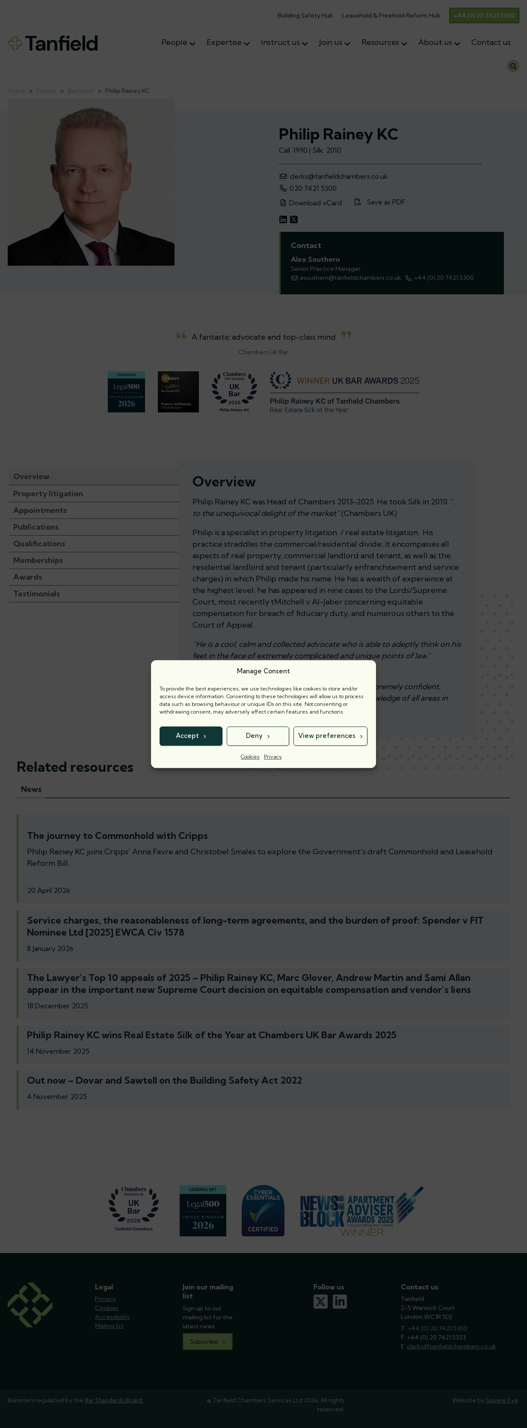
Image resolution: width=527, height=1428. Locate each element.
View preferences (326, 736)
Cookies (250, 756)
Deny (254, 736)
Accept (187, 736)
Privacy (273, 756)
